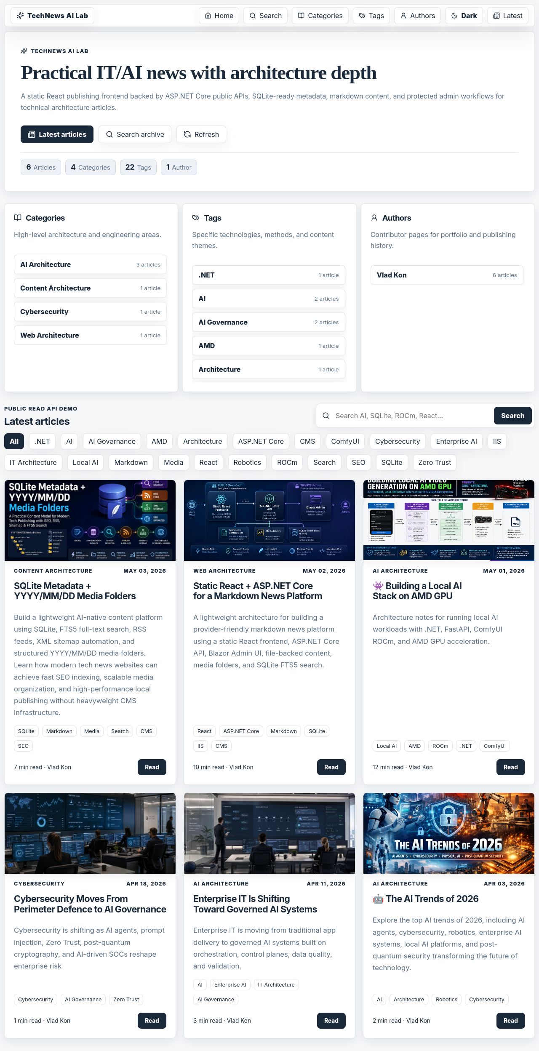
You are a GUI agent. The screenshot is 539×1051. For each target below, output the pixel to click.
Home (219, 15)
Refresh (201, 134)
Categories (320, 15)
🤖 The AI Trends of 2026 (426, 898)
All (14, 441)
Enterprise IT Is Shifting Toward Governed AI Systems (255, 903)
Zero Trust (435, 462)
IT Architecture (33, 462)
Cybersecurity (397, 441)
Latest (508, 15)
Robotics (247, 462)
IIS (497, 441)
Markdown (131, 462)
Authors (417, 15)
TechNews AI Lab (52, 15)
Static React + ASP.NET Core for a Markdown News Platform (257, 590)
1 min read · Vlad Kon (42, 1020)
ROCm (287, 462)
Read (152, 767)
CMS (307, 441)
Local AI (86, 462)
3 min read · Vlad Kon (222, 1020)
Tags (371, 15)
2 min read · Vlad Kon (401, 1020)
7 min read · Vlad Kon (42, 767)
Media (173, 462)
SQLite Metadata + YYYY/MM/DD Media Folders (75, 590)
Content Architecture (53, 571)
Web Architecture (224, 571)
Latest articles (57, 134)
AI (69, 441)
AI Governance (112, 441)
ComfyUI (345, 441)
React (209, 462)
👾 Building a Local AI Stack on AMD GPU (417, 590)
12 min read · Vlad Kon (402, 767)
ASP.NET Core (261, 441)
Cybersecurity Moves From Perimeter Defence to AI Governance (90, 903)
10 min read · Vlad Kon (223, 767)
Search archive (135, 134)
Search (265, 15)
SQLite (392, 462)
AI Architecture (400, 571)
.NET (42, 441)
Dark (464, 15)
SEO (359, 462)
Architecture (202, 441)
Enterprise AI (456, 441)
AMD (159, 441)
